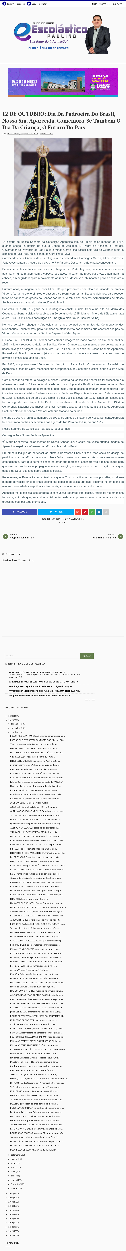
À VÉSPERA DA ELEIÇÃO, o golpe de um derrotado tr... (34, 827)
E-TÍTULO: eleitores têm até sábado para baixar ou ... (34, 848)
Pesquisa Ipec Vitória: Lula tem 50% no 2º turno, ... (33, 1070)
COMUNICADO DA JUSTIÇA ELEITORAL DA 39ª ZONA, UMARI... (37, 1028)
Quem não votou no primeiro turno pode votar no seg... (36, 823)
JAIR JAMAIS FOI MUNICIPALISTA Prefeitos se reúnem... (34, 1045)
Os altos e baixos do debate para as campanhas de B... (36, 1116)
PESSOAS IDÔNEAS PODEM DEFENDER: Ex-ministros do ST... (37, 1003)
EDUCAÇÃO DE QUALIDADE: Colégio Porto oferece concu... (36, 903)
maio (13, 1171)
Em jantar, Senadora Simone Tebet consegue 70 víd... (35, 1057)
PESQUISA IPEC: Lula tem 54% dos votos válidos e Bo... (35, 886)
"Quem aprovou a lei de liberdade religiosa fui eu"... (34, 1137)
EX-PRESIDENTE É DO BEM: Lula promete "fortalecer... (34, 1020)
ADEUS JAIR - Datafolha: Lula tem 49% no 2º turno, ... (33, 807)
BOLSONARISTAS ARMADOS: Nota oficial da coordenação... (37, 915)
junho (14, 1167)
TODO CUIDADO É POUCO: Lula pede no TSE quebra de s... (37, 1124)
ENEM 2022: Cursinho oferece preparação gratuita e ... (35, 1095)
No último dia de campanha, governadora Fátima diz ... (35, 786)
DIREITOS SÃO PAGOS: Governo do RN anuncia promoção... (37, 1133)
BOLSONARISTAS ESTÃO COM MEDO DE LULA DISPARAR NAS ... (38, 1049)
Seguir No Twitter (37, 4)
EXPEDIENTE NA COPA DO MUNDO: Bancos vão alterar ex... (37, 953)
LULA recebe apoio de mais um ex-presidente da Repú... (36, 890)
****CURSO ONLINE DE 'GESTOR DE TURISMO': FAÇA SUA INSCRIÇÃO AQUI (45, 691)
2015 (10, 1218)
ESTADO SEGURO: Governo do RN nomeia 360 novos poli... (37, 1082)
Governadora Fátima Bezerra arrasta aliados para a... (35, 1145)
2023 (10, 716)
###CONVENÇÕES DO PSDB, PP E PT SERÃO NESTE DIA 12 (37, 672)
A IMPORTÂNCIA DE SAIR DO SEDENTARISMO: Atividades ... (36, 995)
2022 (10, 720)
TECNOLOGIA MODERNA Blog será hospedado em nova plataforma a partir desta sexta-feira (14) (45, 675)
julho (13, 1163)
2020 (10, 1197)
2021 (10, 1193)
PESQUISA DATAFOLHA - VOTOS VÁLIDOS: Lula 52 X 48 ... (35, 773)
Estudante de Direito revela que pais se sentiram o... (34, 790)
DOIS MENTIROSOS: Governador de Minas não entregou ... (37, 961)
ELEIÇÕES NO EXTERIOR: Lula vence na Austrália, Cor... (35, 760)
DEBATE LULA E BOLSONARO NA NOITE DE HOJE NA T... (34, 1149)
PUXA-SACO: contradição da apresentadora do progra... (36, 1032)
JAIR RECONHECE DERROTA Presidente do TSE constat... (35, 836)
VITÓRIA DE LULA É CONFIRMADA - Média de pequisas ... (35, 832)
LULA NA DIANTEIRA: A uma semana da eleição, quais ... (35, 936)
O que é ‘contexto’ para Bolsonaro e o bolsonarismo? (35, 1120)
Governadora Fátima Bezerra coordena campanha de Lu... (37, 1141)
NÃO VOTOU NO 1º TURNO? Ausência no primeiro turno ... (36, 990)
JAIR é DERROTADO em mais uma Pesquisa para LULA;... (35, 1011)
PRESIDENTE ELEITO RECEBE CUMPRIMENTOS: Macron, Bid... (37, 740)
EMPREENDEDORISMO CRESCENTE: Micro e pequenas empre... (38, 907)
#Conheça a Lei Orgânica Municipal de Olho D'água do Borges (40, 686)
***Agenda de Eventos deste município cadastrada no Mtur (39, 695)
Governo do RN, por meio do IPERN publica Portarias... (35, 798)
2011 (10, 1235)
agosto (14, 1159)
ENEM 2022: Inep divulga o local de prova (29, 899)
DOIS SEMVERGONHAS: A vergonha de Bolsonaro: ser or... (37, 1107)
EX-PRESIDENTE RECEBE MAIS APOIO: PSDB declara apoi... (36, 894)
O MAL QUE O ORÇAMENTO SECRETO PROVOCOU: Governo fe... (39, 1078)
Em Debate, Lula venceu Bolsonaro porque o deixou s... (36, 1112)
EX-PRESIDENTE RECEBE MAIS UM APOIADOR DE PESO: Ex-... (37, 840)
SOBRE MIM (105, 4)
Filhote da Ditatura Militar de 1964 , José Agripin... (32, 986)
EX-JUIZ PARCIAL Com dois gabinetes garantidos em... (34, 1091)
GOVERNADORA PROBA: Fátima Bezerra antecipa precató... (37, 777)
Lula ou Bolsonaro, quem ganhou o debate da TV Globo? (36, 782)
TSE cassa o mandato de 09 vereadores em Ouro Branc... (36, 1099)
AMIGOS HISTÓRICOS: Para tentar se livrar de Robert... (35, 919)
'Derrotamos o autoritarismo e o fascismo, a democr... (35, 744)
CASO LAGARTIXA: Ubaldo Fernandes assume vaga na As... (37, 999)
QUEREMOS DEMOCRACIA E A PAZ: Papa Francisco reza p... (37, 811)
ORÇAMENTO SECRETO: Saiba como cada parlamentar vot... (37, 982)
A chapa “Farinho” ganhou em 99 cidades (29, 970)
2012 (10, 1231)
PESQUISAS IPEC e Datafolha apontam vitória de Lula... (35, 765)
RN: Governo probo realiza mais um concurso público (35, 873)
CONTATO (117, 4)
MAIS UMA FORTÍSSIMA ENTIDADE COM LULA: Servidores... (36, 882)
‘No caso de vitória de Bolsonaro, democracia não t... (34, 928)
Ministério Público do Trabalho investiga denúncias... (34, 974)
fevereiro (15, 1184)
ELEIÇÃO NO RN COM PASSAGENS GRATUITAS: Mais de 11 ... (37, 853)
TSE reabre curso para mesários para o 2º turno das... (35, 1087)
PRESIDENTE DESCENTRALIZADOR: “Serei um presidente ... (36, 844)
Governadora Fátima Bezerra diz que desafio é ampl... (35, 878)
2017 (10, 1210)
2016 (10, 1214)
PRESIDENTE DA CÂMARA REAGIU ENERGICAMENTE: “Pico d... (37, 924)
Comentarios (46, 133)
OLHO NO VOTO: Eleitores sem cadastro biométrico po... (36, 819)
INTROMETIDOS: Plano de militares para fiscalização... (35, 944)
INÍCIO (94, 4)
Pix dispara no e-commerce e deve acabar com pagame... (36, 1066)
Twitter (56, 511)
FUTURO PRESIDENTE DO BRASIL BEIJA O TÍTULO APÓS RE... (36, 752)
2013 (10, 1227)
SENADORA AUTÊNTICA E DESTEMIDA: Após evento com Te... (37, 869)
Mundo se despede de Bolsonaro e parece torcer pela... (36, 794)
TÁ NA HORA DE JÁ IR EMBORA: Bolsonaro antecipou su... (36, 815)
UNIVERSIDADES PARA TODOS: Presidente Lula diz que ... (36, 932)
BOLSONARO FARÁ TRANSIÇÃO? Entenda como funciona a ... (37, 735)
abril (13, 1175)
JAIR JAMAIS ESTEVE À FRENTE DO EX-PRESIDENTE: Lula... (35, 1041)
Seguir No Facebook (13, 4)
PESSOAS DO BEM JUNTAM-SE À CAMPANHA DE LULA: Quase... (38, 865)
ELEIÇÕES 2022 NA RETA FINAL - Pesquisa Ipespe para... (35, 861)
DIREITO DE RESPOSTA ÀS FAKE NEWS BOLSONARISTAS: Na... (37, 1016)
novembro (16, 728)
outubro (15, 732)
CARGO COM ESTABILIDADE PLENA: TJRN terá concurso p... (36, 940)
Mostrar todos (90, 700)
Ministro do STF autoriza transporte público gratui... (34, 1053)
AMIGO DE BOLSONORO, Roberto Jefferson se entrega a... (36, 911)
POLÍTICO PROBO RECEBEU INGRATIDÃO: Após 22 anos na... (37, 1036)
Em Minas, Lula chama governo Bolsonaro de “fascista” (35, 957)
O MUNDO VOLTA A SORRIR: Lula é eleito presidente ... (35, 748)
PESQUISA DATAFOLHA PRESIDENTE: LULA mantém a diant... (37, 1007)
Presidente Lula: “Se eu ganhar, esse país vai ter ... (33, 965)
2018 (10, 1206)
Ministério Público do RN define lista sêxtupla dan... (34, 1061)
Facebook (20, 511)
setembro (15, 1154)
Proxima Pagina (104, 537)
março (14, 1180)
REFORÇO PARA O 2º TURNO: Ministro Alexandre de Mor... (36, 1128)
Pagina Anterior (22, 537)
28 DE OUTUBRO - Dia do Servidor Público (29, 802)
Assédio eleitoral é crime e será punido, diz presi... (33, 1024)
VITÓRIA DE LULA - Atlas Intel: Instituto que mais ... (32, 756)
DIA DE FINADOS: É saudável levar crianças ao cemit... (34, 857)
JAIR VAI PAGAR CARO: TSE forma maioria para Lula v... (35, 949)
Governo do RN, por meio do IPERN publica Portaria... (34, 978)
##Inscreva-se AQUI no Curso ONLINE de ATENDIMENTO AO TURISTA (43, 681)
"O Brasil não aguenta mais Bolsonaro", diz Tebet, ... (34, 1074)
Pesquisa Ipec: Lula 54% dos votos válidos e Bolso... (34, 769)
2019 (10, 1201)
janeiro (14, 1188)
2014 (10, 1222)
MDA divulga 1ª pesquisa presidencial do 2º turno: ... (34, 1103)
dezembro (16, 723)
